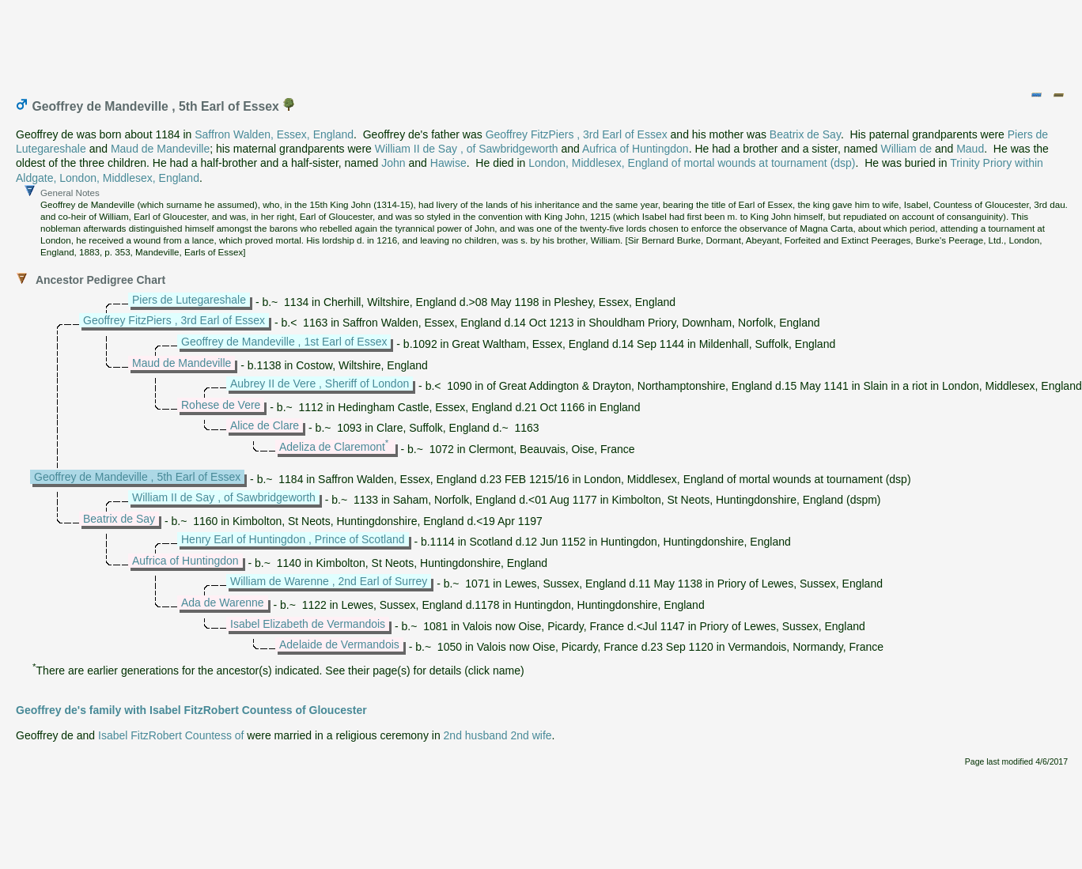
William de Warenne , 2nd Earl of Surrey (328, 581)
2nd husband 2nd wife (498, 735)
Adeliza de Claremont (332, 446)
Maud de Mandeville (160, 148)
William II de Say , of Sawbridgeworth (466, 148)
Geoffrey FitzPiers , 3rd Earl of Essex (577, 134)
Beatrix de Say (805, 134)
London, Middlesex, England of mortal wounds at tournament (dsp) (691, 163)
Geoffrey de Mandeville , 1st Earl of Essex (284, 341)
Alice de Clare (264, 425)
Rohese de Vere (220, 405)
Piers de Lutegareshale (189, 299)
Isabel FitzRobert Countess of (171, 735)
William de (906, 148)
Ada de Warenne (222, 602)
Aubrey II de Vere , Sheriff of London (319, 383)
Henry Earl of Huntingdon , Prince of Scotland (293, 539)
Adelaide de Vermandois (339, 644)
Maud (970, 148)
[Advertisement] (542, 41)
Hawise (448, 163)
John (393, 163)
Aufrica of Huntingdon (635, 148)
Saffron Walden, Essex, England (274, 134)
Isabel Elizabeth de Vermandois (307, 624)
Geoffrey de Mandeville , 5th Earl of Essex (137, 476)
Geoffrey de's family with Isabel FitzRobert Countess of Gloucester (191, 710)
